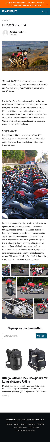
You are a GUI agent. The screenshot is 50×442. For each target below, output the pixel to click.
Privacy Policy (34, 427)
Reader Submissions (20, 427)
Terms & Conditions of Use (26, 430)
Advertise (31, 424)
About (16, 424)
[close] (47, 4)
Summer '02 (6, 20)
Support (23, 424)
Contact (9, 424)
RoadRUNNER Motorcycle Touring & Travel (22, 419)
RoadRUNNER (9, 11)
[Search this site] (42, 11)
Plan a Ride (41, 424)
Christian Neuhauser (18, 32)
